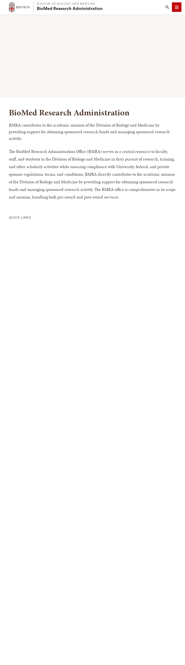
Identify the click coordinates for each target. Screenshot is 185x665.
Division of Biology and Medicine (66, 4)
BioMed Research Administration (70, 8)
